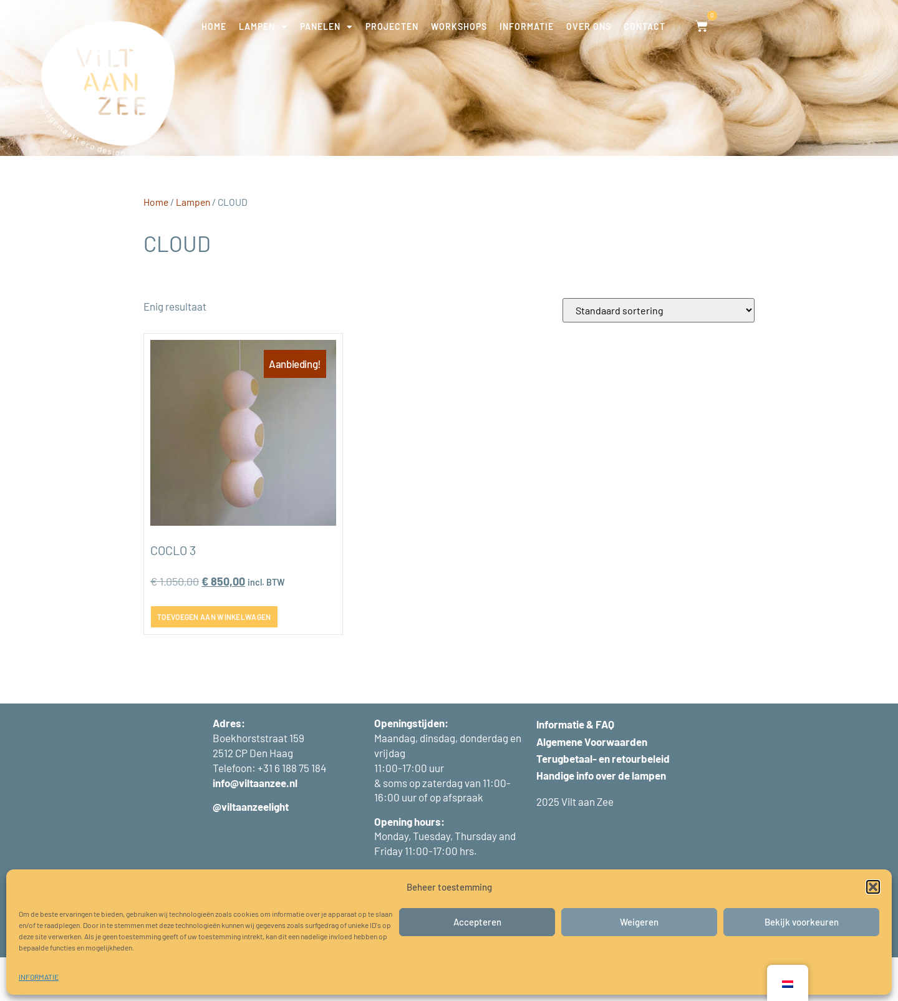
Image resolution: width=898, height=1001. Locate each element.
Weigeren (639, 921)
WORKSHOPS (459, 26)
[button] (873, 887)
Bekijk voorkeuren (802, 921)
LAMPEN (263, 26)
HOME (213, 26)
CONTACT (644, 26)
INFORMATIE (39, 976)
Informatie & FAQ (575, 768)
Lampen (193, 245)
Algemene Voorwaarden (591, 785)
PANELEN (326, 26)
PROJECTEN (391, 26)
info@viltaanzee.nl (255, 826)
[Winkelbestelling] (658, 354)
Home (155, 245)
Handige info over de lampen (601, 819)
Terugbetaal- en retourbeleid (603, 802)
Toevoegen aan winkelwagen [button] (214, 660)
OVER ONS (588, 26)
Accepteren (477, 921)
